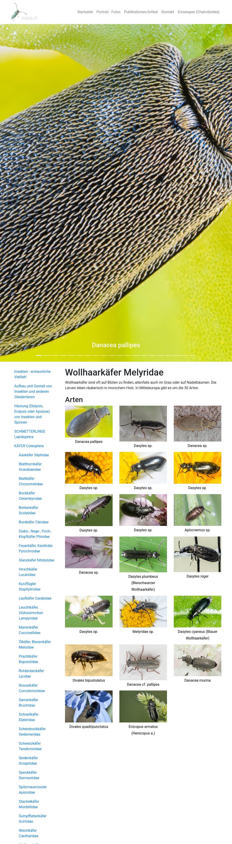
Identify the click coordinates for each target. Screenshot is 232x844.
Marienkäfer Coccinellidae (29, 630)
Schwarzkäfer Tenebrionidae (30, 746)
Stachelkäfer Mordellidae (29, 804)
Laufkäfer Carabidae (35, 598)
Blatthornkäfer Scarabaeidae (30, 467)
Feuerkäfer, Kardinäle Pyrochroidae (36, 548)
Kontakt (168, 12)
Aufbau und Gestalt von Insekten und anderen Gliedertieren (33, 391)
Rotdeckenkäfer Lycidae (31, 673)
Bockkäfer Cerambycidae (30, 496)
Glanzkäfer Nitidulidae (36, 560)
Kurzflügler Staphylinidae (30, 586)
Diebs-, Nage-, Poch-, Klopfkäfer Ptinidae (35, 534)
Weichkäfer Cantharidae (28, 833)
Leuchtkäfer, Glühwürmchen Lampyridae (31, 612)
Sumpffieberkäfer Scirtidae (32, 819)
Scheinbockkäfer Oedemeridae (32, 732)
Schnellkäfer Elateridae (29, 717)
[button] (17, 193)
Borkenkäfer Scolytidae (28, 510)
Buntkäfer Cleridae (33, 522)
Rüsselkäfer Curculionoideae (32, 688)
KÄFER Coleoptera (29, 446)
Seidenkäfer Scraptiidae (28, 761)
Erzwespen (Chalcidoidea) (199, 12)
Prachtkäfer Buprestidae (28, 659)
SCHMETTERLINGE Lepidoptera (29, 434)
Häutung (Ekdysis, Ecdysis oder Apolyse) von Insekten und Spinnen (32, 414)
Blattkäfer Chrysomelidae (31, 481)
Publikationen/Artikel (141, 12)
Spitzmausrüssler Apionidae (33, 790)
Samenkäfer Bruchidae (28, 702)
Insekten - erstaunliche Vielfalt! (32, 374)
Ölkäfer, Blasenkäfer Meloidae (35, 644)
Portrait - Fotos (109, 12)
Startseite (85, 12)
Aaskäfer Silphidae (34, 455)
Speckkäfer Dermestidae (29, 775)
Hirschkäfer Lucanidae (28, 572)
